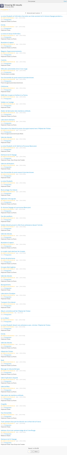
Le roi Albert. (5, 318)
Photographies (7, 19)
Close (65, 1)
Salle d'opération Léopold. (9, 378)
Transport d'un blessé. (8, 302)
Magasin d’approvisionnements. (11, 51)
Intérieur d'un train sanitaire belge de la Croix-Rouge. (18, 430)
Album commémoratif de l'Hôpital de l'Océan (15, 311)
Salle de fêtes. (5, 386)
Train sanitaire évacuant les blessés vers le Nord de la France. (21, 422)
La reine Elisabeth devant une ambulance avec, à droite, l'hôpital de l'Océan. (26, 325)
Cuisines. (4, 60)
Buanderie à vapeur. (7, 42)
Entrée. (3, 25)
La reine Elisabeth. (7, 181)
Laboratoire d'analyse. (8, 293)
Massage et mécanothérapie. (10, 369)
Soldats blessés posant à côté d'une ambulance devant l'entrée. (22, 225)
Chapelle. (4, 404)
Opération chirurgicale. (8, 199)
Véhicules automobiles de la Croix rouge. (14, 69)
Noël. (2, 360)
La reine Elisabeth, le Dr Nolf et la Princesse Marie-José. (19, 146)
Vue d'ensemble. (6, 413)
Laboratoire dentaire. (8, 120)
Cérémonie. (4, 86)
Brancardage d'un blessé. (9, 190)
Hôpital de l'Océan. (7, 351)
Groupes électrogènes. (8, 267)
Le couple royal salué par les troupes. (13, 251)
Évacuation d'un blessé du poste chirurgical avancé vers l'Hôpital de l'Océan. (26, 128)
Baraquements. (6, 285)
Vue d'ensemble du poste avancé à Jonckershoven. (17, 78)
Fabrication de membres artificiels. (12, 395)
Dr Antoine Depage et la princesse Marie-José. (16, 207)
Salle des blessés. (6, 137)
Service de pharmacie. (8, 258)
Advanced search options (33, 13)
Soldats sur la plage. (7, 102)
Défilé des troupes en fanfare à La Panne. (14, 95)
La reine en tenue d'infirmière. (11, 34)
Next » (36, 451)
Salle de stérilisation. (7, 164)
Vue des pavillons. (7, 216)
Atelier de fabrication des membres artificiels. (16, 111)
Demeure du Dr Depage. (9, 155)
